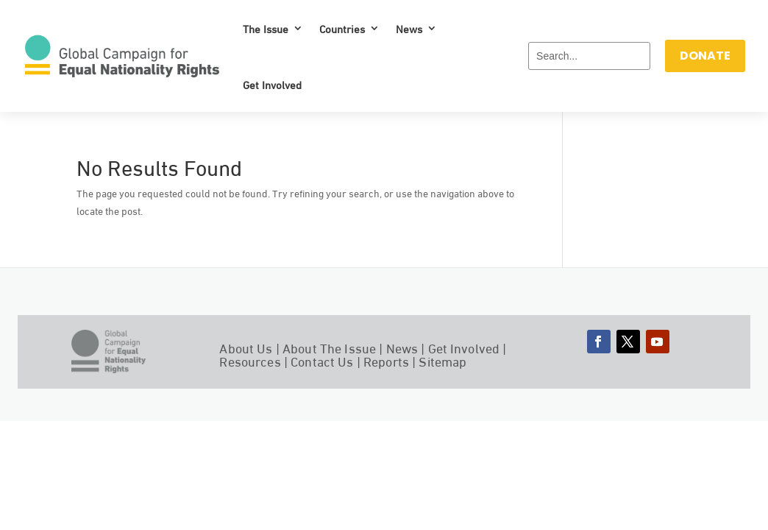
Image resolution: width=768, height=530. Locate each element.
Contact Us (322, 360)
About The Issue (329, 347)
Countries (342, 28)
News (409, 28)
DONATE (705, 55)
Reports (386, 360)
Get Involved (272, 84)
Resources (249, 360)
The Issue (265, 28)
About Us (245, 347)
